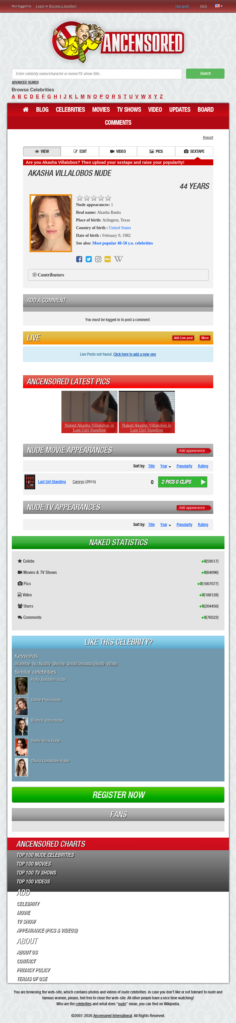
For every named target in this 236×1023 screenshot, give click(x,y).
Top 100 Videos (33, 881)
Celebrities (70, 110)
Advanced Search (25, 82)
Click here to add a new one (134, 354)
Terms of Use (31, 978)
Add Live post (183, 338)
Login (40, 6)
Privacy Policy (32, 970)
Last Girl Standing (52, 481)
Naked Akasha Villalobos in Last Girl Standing (89, 427)
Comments (118, 123)
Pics (156, 151)
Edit (80, 151)
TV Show (25, 921)
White (112, 663)
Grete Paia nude (46, 699)
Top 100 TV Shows (36, 873)
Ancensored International (112, 1015)
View (42, 151)
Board (206, 110)
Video (155, 110)
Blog (42, 110)
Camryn (78, 481)
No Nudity (41, 663)
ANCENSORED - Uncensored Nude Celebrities (118, 42)
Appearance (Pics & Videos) (46, 930)
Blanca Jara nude (47, 720)
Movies (101, 110)
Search (205, 73)
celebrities (84, 1003)
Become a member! (63, 6)
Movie (23, 912)
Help (203, 6)
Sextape (194, 151)
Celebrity (27, 903)
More (205, 338)
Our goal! (182, 6)
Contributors (51, 274)
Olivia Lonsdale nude (50, 760)
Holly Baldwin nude (48, 679)
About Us (26, 952)
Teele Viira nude (46, 740)
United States (120, 228)
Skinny (59, 663)
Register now (118, 795)
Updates (179, 110)
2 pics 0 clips (176, 482)
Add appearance (192, 451)
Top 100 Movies (33, 864)
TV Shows (129, 110)
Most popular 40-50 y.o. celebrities (122, 243)
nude (122, 1003)
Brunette (22, 663)
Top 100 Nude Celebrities (45, 855)
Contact (25, 961)
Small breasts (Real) (86, 663)
